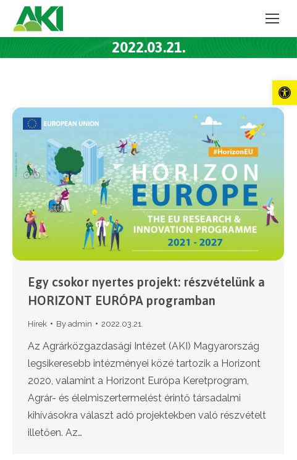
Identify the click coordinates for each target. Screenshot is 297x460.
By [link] (74, 323)
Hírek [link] (37, 323)
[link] (284, 92)
